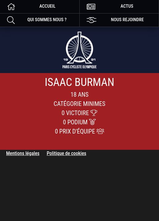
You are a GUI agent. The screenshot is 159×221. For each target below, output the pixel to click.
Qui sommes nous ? (33, 19)
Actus (106, 6)
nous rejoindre (112, 19)
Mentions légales (23, 153)
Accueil (27, 6)
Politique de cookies (66, 153)
